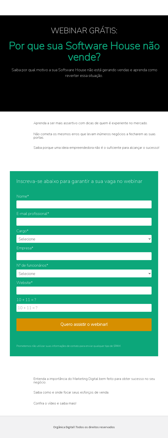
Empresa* (24, 248)
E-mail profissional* (32, 213)
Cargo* (22, 231)
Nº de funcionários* (32, 265)
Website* (24, 282)
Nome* (22, 196)
